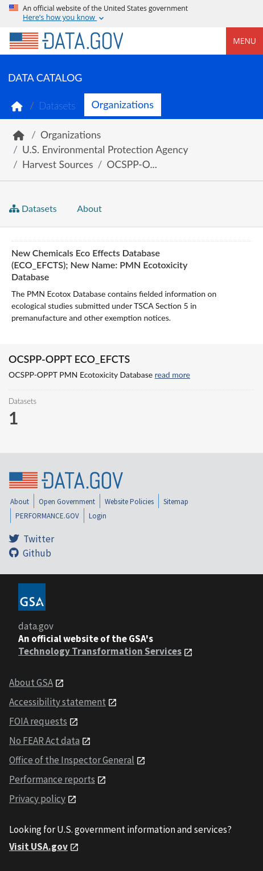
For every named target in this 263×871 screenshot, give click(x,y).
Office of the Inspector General (71, 760)
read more (172, 374)
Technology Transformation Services (100, 651)
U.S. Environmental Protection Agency (105, 150)
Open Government (67, 501)
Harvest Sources (57, 164)
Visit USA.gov (38, 846)
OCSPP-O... (132, 164)
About (88, 208)
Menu (244, 40)
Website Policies (129, 501)
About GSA (31, 682)
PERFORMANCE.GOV (47, 516)
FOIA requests (38, 721)
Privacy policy (37, 798)
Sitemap (175, 501)
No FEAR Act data (44, 740)
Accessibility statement (57, 702)
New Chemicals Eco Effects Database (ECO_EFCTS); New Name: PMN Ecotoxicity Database (99, 264)
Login (97, 516)
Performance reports (52, 779)
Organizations (123, 104)
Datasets (57, 106)
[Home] (66, 41)
